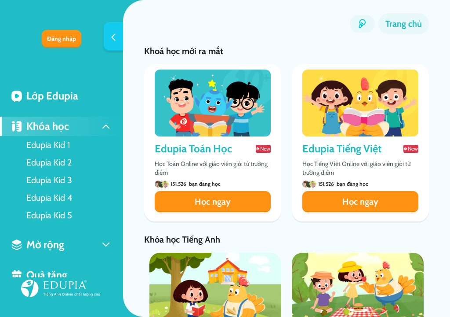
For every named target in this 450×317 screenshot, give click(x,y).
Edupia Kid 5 (49, 215)
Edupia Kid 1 (48, 145)
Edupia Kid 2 (49, 162)
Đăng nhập (61, 39)
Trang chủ (403, 23)
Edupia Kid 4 (49, 197)
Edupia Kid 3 (49, 180)
